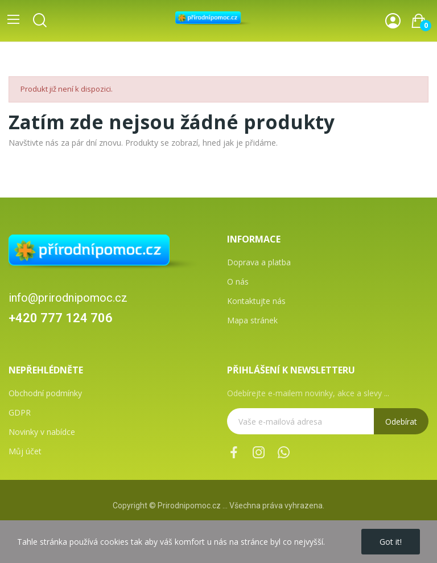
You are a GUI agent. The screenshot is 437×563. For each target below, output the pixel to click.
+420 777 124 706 (61, 318)
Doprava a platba (259, 262)
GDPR (20, 412)
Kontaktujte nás (256, 300)
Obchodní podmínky (45, 393)
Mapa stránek (252, 320)
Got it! (391, 541)
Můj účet (25, 451)
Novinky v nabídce (42, 431)
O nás (238, 281)
